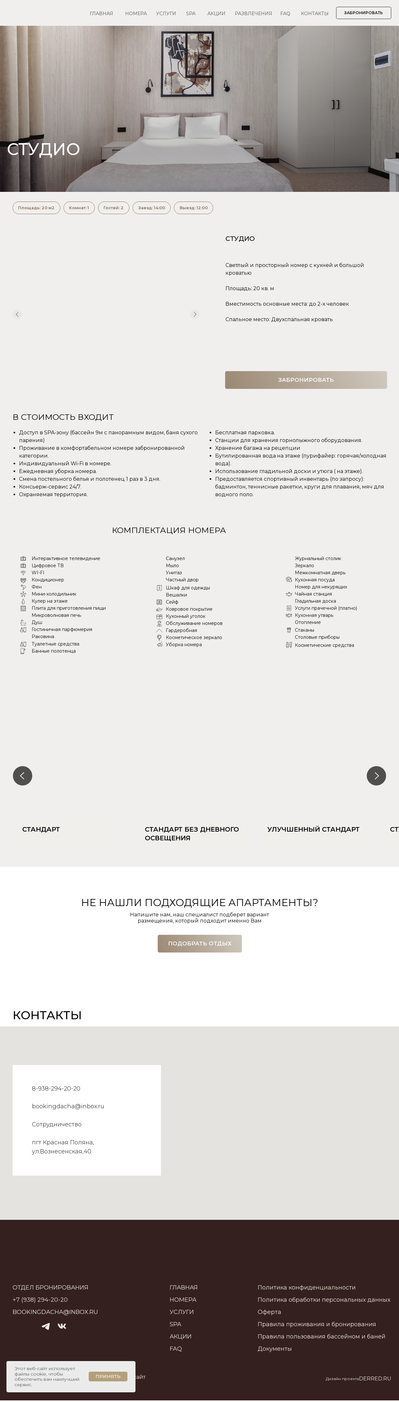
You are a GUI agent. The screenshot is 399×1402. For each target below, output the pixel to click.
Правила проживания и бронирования (317, 1325)
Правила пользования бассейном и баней (321, 1338)
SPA (190, 13)
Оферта (269, 1313)
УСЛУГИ (166, 13)
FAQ (285, 13)
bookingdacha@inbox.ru (68, 1107)
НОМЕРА (136, 13)
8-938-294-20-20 (56, 1090)
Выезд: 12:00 (210, 208)
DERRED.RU (375, 1380)
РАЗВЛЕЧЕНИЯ (253, 13)
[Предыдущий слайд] (22, 777)
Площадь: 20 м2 (38, 208)
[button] (200, 945)
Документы (275, 1350)
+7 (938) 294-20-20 (40, 1301)
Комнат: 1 (85, 208)
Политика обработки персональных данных (324, 1301)
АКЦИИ (216, 13)
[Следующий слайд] (376, 777)
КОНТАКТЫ (315, 13)
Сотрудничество (57, 1126)
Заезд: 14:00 (164, 208)
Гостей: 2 (123, 208)
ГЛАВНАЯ (101, 13)
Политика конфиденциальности (307, 1289)
